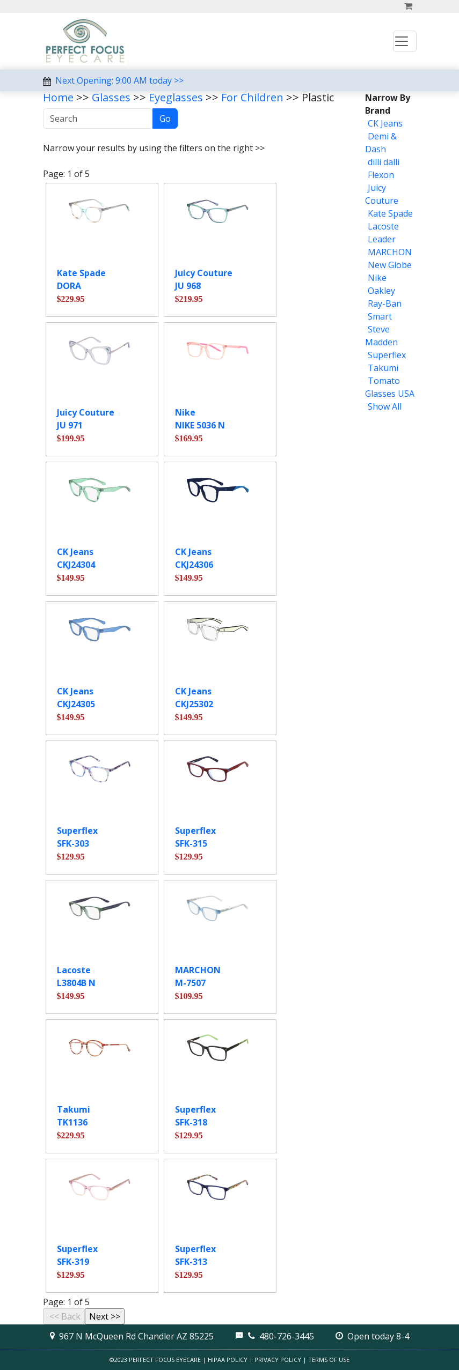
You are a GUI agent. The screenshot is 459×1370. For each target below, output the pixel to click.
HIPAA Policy (227, 1360)
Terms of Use (328, 1360)
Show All (385, 406)
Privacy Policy (277, 1360)
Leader (382, 239)
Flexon (381, 175)
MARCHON (390, 252)
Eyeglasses (176, 97)
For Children (252, 97)
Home (58, 97)
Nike (377, 278)
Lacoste (383, 226)
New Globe (390, 265)
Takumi (383, 368)
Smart (380, 316)
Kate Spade (390, 213)
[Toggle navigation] (405, 41)
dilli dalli (383, 162)
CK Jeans (385, 123)
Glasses (111, 97)
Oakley (381, 291)
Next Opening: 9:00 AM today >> (119, 80)
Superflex (387, 355)
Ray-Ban (385, 303)
